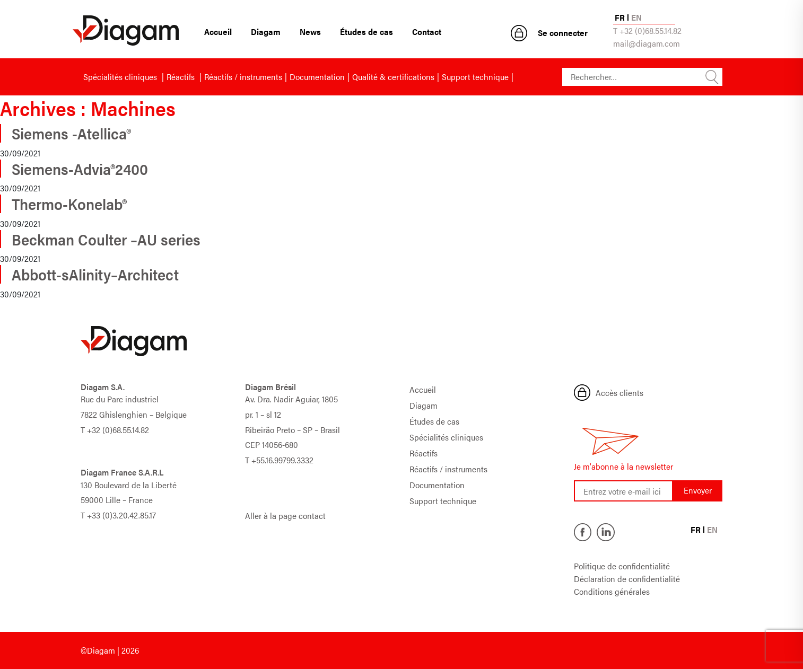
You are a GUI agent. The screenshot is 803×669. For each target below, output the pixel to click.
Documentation (317, 77)
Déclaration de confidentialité (627, 579)
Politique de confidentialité (622, 566)
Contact (426, 31)
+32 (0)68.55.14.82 (118, 430)
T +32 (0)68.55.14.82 (647, 30)
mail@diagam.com (646, 43)
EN (636, 17)
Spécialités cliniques (121, 77)
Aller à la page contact (285, 515)
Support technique (475, 77)
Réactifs (182, 77)
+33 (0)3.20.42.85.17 (121, 515)
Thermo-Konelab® (69, 203)
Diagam (266, 31)
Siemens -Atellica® (71, 133)
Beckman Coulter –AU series (106, 239)
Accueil (218, 31)
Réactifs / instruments (243, 77)
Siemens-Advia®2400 (80, 168)
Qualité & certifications (393, 77)
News (310, 31)
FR (620, 17)
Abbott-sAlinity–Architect (95, 274)
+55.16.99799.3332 (282, 460)
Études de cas (366, 31)
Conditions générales (612, 591)
